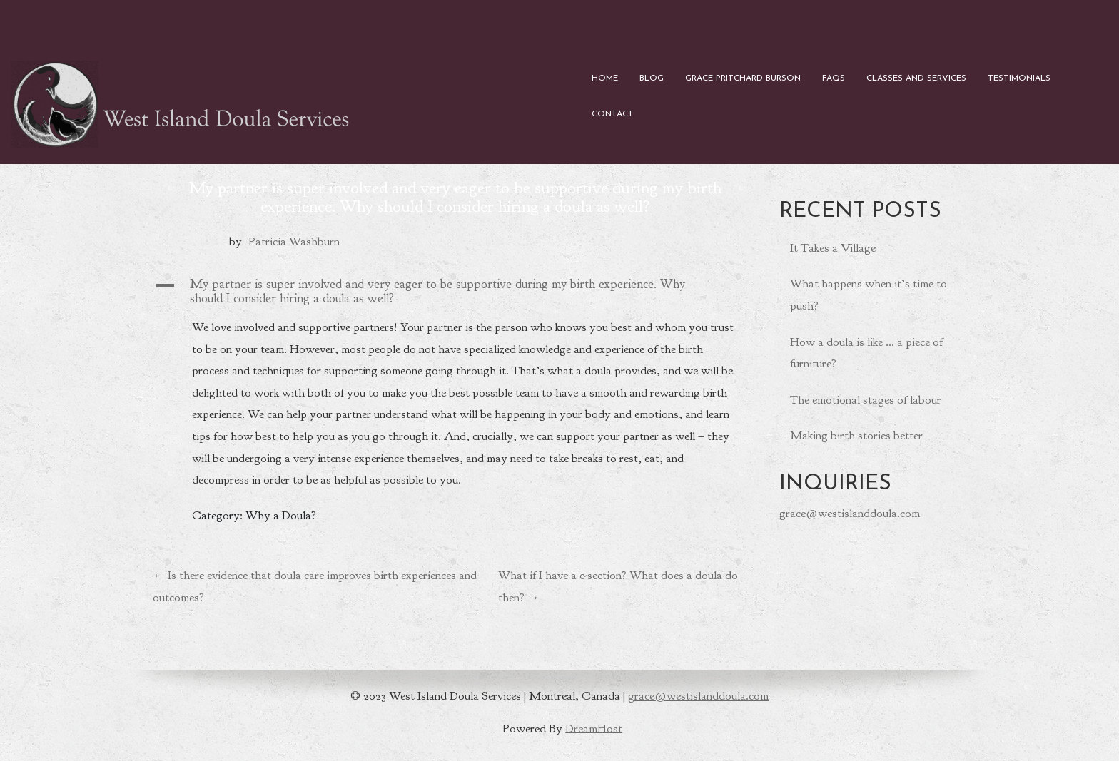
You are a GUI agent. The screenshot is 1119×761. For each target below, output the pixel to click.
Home (605, 78)
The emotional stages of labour (865, 399)
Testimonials (1019, 78)
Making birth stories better (856, 435)
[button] (455, 292)
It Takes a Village (833, 247)
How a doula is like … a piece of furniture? (866, 353)
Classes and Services (916, 78)
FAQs (833, 78)
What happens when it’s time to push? (868, 294)
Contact (613, 114)
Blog (651, 78)
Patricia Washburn (294, 241)
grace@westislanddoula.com (849, 513)
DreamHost (593, 727)
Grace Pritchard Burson (743, 78)
